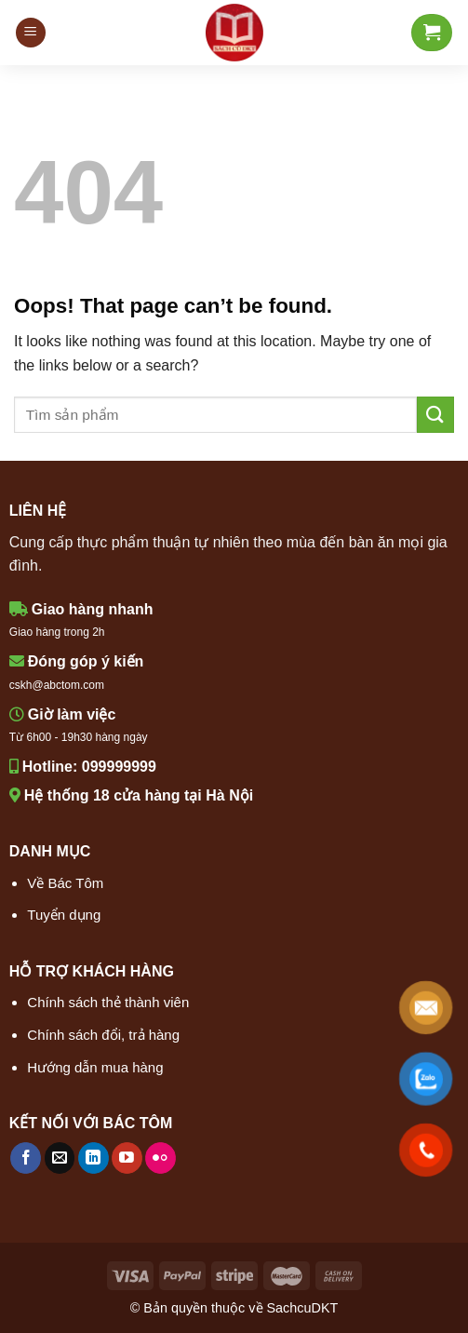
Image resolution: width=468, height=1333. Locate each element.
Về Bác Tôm (65, 883)
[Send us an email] (60, 1158)
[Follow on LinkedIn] (93, 1158)
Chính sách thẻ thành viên (108, 1002)
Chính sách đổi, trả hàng (103, 1035)
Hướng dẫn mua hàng (95, 1067)
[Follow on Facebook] (25, 1158)
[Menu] (31, 33)
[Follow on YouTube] (127, 1158)
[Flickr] (160, 1158)
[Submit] (435, 415)
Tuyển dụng (63, 914)
